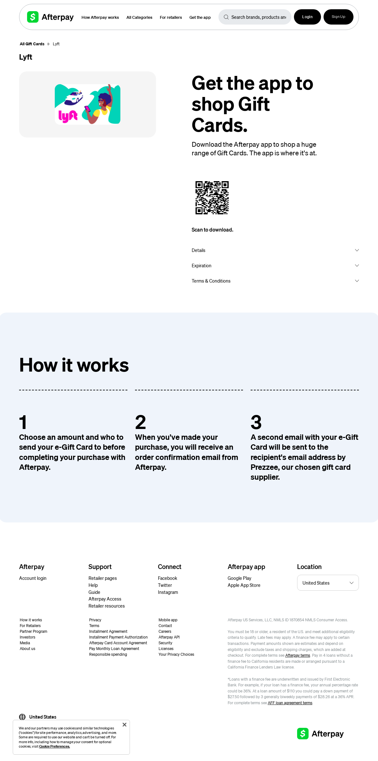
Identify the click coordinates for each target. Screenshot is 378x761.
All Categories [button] (139, 17)
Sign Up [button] (338, 17)
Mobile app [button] (168, 619)
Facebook (167, 578)
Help (93, 585)
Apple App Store (244, 585)
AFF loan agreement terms (290, 702)
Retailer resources (107, 606)
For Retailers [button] (30, 625)
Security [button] (165, 642)
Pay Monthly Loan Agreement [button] (114, 648)
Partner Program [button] (33, 631)
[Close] (125, 725)
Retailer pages (103, 578)
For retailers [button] (171, 17)
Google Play (239, 578)
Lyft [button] (56, 43)
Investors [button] (27, 637)
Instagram (168, 592)
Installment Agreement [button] (108, 631)
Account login (32, 578)
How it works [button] (31, 619)
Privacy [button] (95, 619)
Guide (94, 592)
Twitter (165, 585)
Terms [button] (94, 625)
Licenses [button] (166, 648)
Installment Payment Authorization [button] (118, 637)
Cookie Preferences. (54, 746)
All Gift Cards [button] (32, 43)
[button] (307, 17)
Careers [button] (165, 631)
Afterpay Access (105, 599)
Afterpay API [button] (169, 637)
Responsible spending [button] (108, 654)
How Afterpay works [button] (100, 17)
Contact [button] (165, 625)
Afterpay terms (297, 655)
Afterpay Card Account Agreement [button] (118, 642)
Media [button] (25, 642)
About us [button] (27, 648)
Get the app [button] (200, 17)
